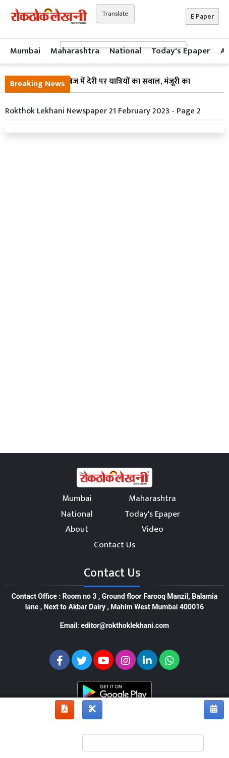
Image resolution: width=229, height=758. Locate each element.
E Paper (202, 16)
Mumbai (25, 51)
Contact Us (114, 545)
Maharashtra (74, 51)
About (77, 529)
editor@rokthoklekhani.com (125, 625)
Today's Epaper (180, 51)
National (125, 51)
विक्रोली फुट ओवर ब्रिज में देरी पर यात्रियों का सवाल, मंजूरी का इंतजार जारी (100, 88)
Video (152, 529)
